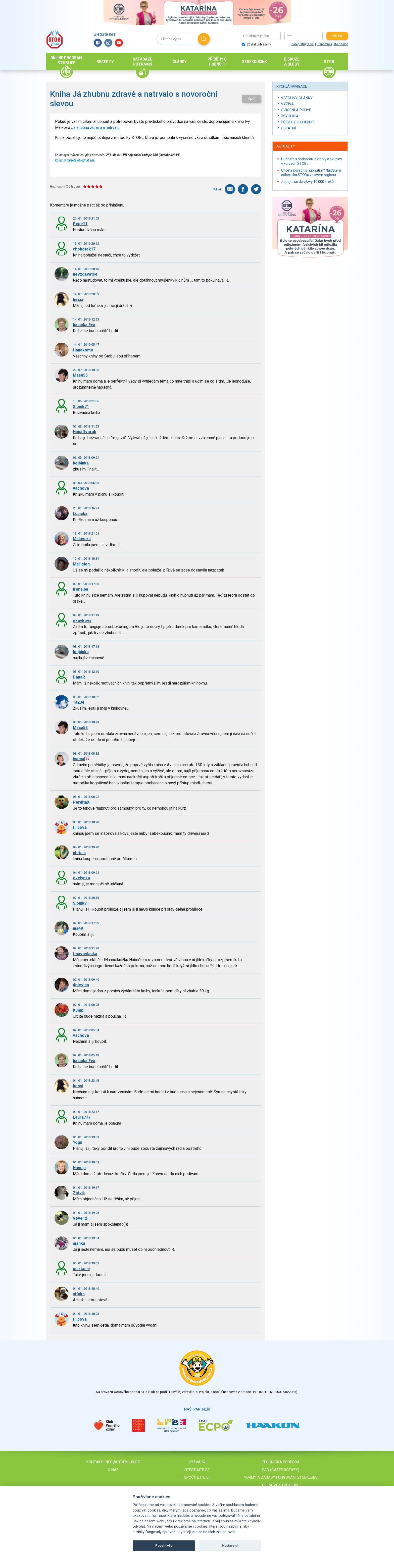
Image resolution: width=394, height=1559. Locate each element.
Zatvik (79, 1192)
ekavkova (82, 620)
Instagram (108, 43)
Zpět (252, 98)
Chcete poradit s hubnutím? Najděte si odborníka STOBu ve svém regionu (311, 172)
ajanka (79, 1243)
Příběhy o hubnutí (298, 122)
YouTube (119, 43)
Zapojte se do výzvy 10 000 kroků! (307, 182)
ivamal (79, 758)
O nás (113, 1470)
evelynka (81, 877)
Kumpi (78, 1010)
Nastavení (230, 1545)
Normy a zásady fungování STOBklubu (281, 1477)
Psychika (290, 116)
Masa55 (80, 375)
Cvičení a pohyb (296, 110)
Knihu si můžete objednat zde (74, 160)
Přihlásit (337, 36)
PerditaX (81, 802)
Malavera (82, 538)
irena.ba (80, 589)
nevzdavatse (85, 274)
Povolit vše (164, 1545)
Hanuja (79, 1167)
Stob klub (54, 39)
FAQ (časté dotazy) (280, 1470)
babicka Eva (84, 324)
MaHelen (81, 564)
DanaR (79, 677)
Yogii (77, 1142)
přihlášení (114, 205)
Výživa (287, 104)
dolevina (81, 984)
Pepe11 (80, 223)
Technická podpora (281, 1462)
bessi (78, 299)
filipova (80, 827)
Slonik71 (81, 406)
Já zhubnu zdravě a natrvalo (95, 127)
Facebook (98, 43)
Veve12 (80, 1218)
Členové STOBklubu (281, 1485)
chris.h (79, 852)
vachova (81, 488)
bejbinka (81, 463)
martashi (81, 1268)
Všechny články (297, 98)
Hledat (204, 39)
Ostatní (288, 128)
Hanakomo (83, 350)
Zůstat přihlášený (256, 44)
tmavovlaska (85, 953)
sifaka (79, 1293)
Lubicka (80, 513)
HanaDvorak (84, 431)
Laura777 (81, 1117)
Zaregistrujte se (302, 44)
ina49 (78, 928)
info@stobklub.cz (122, 1462)
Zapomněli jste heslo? (332, 44)
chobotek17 (84, 249)
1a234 (78, 702)
